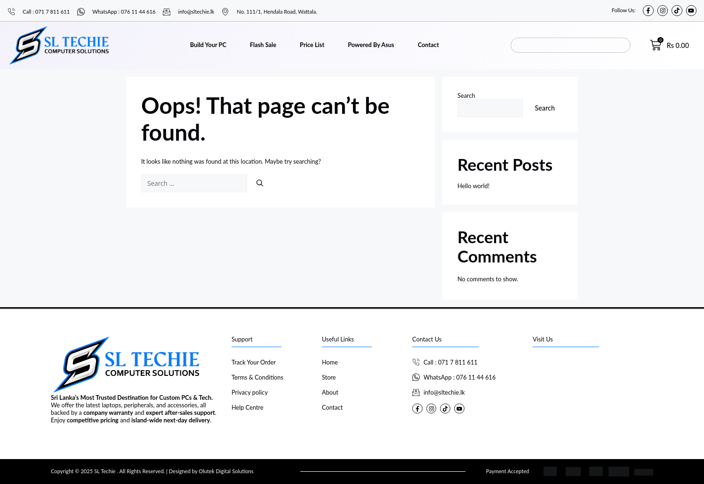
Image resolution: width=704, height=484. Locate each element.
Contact (428, 44)
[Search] (259, 183)
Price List (312, 44)
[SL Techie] (593, 391)
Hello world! (473, 186)
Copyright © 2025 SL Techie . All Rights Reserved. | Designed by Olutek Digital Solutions (152, 471)
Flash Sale (263, 44)
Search (466, 95)
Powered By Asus (371, 44)
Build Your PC (208, 44)
